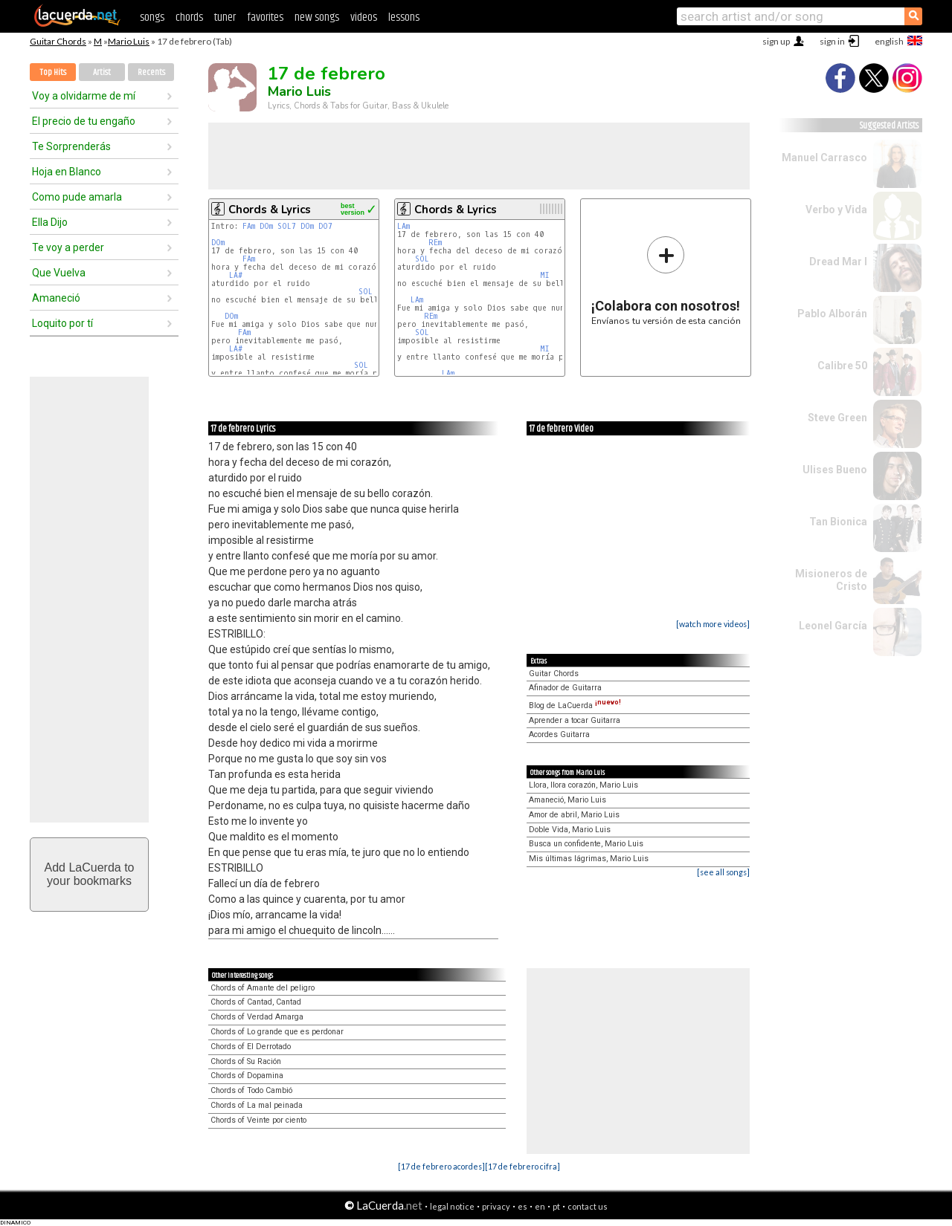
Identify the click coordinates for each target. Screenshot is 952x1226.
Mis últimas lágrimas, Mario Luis (589, 858)
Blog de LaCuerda (575, 705)
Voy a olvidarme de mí (83, 96)
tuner (225, 17)
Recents (151, 72)
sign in (832, 41)
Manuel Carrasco (824, 157)
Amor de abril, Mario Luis (574, 815)
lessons (403, 17)
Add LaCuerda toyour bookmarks (90, 874)
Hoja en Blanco (66, 172)
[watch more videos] (713, 624)
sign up (776, 41)
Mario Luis (128, 41)
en (540, 1206)
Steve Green (837, 418)
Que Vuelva (59, 273)
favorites (265, 17)
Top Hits (52, 72)
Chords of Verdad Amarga (256, 1017)
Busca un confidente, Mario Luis (586, 844)
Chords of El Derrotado (250, 1046)
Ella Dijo (50, 222)
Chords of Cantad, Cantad (255, 1002)
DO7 (325, 226)
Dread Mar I (838, 261)
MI (545, 275)
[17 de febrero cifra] (522, 1166)
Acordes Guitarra (559, 734)
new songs (317, 17)
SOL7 (286, 226)
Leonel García (833, 626)
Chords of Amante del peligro (262, 988)
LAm (403, 226)
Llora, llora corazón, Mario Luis (583, 785)
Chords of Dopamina (246, 1075)
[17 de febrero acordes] (441, 1166)
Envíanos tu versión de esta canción (666, 280)
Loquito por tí (62, 323)
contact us (587, 1206)
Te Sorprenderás (71, 146)
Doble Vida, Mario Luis (570, 829)
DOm (266, 226)
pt (556, 1206)
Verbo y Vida (836, 209)
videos (363, 17)
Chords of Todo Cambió (251, 1090)
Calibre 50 (842, 366)
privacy (496, 1206)
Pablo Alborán (832, 314)
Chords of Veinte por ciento (258, 1120)
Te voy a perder (68, 247)
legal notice (452, 1206)
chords (189, 17)
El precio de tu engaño (83, 121)
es (522, 1206)
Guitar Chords (58, 41)
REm (435, 242)
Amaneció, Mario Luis (567, 800)
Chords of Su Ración (245, 1061)
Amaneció (56, 298)
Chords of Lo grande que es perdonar (277, 1032)
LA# (235, 275)
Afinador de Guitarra (565, 688)
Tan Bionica (838, 522)
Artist (102, 72)
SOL (365, 291)
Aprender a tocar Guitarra (574, 720)
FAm (248, 226)
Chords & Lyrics (269, 209)
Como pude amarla (77, 197)
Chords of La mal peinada (256, 1105)
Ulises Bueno (835, 470)
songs (152, 17)
